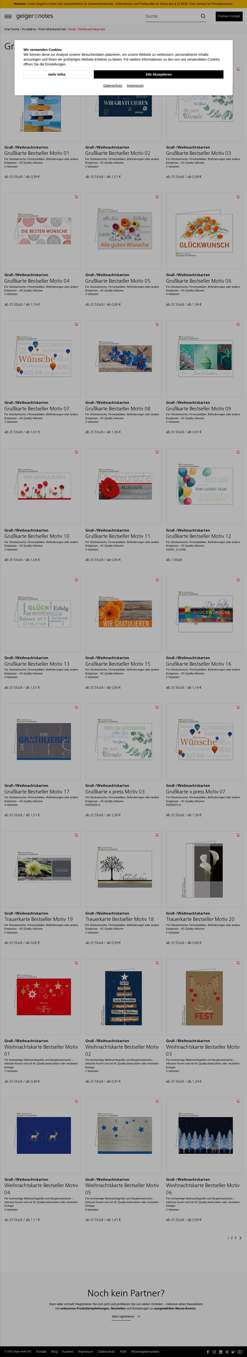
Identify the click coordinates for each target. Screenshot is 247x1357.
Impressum (135, 85)
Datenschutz (113, 85)
